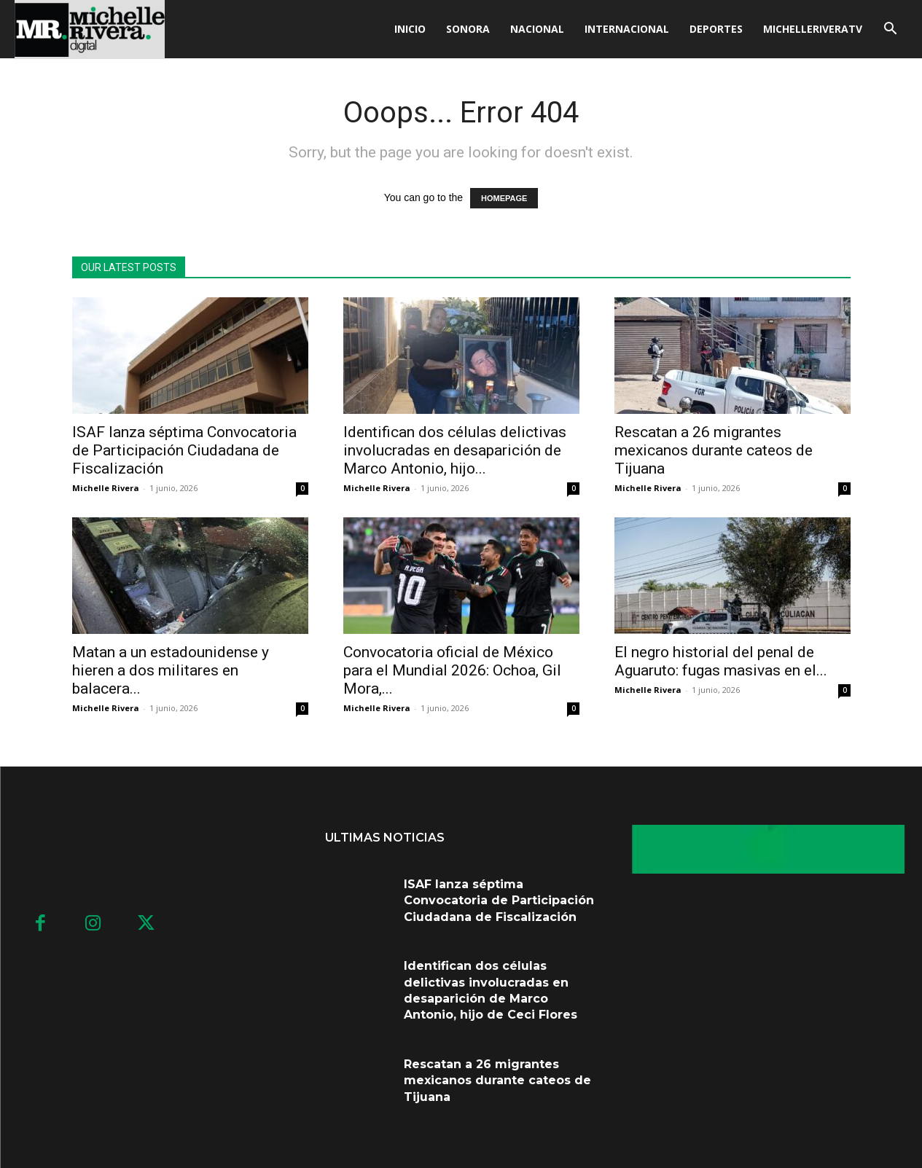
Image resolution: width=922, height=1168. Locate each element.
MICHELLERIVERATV (812, 29)
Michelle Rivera (105, 487)
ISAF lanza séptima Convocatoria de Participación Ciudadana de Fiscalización (184, 450)
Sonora (468, 29)
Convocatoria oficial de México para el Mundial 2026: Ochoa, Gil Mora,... (452, 670)
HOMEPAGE (504, 198)
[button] (889, 30)
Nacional (537, 29)
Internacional (627, 29)
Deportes (716, 29)
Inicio (410, 29)
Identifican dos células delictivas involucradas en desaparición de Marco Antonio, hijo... (454, 450)
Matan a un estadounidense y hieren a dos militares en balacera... (170, 670)
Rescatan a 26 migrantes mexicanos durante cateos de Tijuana (713, 450)
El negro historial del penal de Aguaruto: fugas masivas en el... (720, 661)
